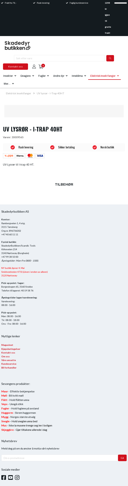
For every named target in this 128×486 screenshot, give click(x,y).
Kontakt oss (15, 66)
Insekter (8, 75)
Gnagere (25, 75)
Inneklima (77, 75)
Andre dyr (58, 75)
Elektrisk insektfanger (103, 75)
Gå (122, 457)
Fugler (42, 75)
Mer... (7, 83)
